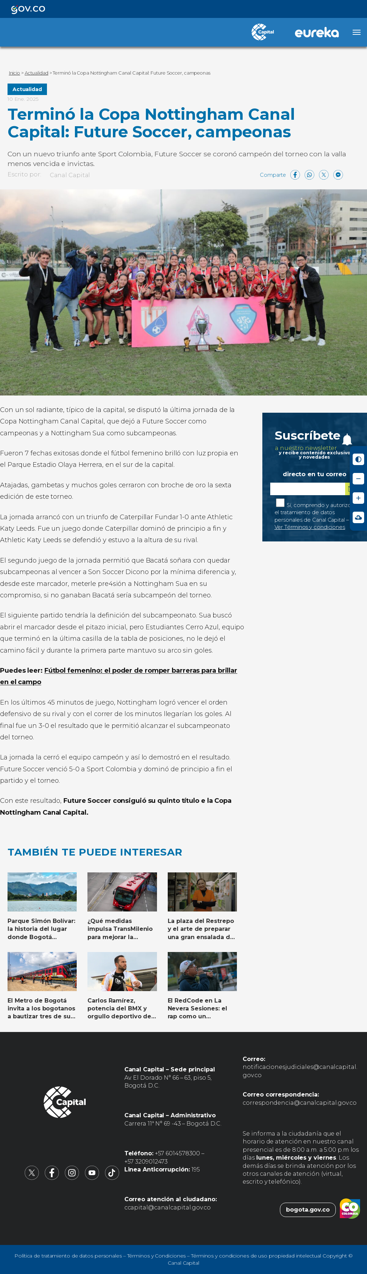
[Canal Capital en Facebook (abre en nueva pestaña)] (52, 1178)
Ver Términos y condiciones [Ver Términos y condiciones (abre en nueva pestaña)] (310, 527)
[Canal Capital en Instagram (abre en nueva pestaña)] (72, 1178)
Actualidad (27, 89)
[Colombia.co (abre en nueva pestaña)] (350, 1210)
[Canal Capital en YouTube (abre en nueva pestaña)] (92, 1178)
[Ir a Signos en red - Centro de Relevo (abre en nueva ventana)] (358, 517)
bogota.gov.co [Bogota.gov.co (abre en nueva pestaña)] (308, 1209)
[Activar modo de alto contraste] (358, 459)
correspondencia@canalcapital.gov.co (300, 1102)
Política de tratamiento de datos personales (68, 1255)
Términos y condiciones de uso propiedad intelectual (256, 1255)
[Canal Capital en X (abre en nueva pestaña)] (32, 1178)
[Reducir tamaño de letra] (358, 479)
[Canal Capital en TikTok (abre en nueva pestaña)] (112, 1178)
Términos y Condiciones (156, 1255)
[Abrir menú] (356, 32)
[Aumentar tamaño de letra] (358, 498)
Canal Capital (70, 175)
